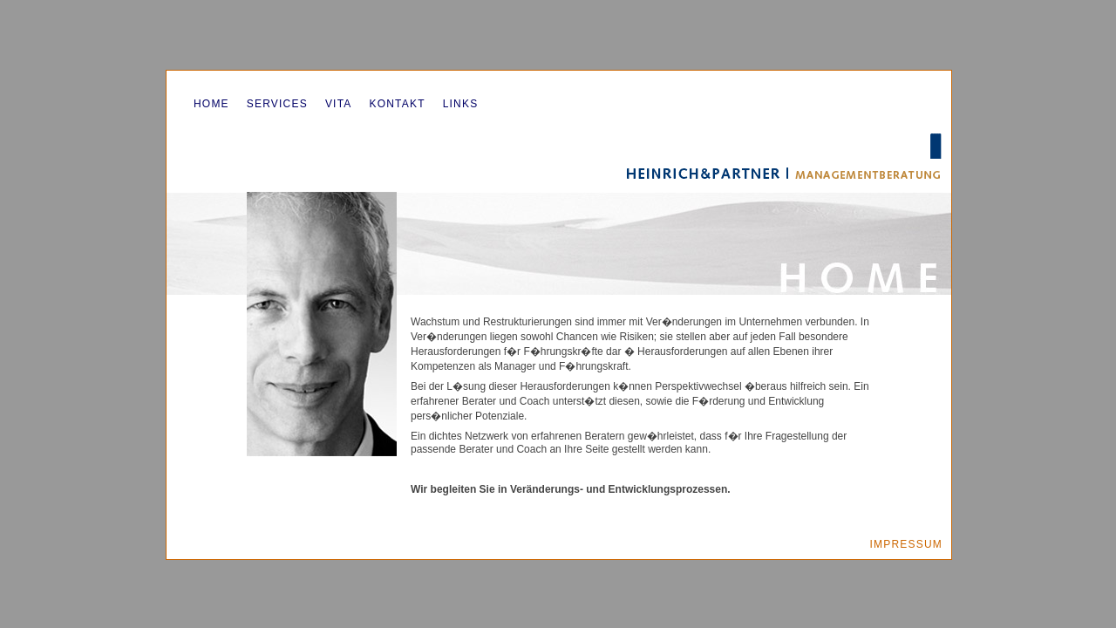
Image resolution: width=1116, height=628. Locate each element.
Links (461, 104)
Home (211, 104)
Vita (338, 104)
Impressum (906, 544)
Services (277, 104)
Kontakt (397, 104)
